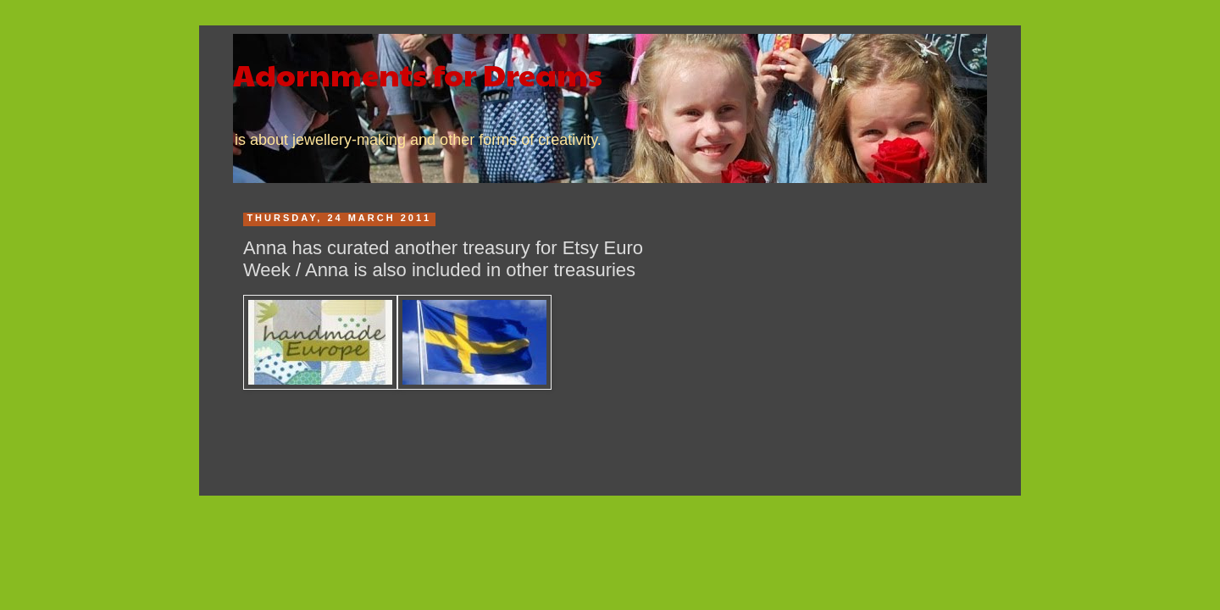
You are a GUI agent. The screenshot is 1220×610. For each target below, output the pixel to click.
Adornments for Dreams (417, 74)
